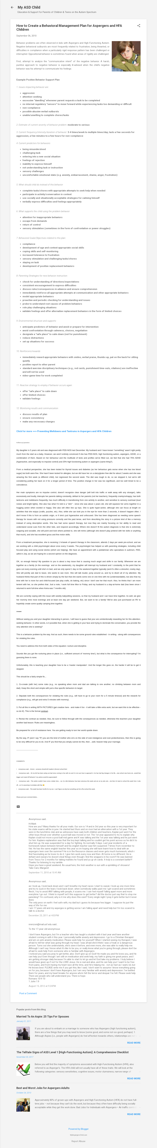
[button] (139, 26)
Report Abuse (78, 1141)
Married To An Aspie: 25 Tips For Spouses (42, 1016)
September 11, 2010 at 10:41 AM (45, 872)
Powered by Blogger (79, 1129)
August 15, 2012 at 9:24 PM (42, 986)
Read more (134, 1042)
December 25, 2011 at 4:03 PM (44, 915)
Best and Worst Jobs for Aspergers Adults (42, 1088)
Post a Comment (28, 993)
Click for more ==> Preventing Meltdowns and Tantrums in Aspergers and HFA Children (63, 431)
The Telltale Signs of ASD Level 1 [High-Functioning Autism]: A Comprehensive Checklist (72, 1052)
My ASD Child (29, 7)
